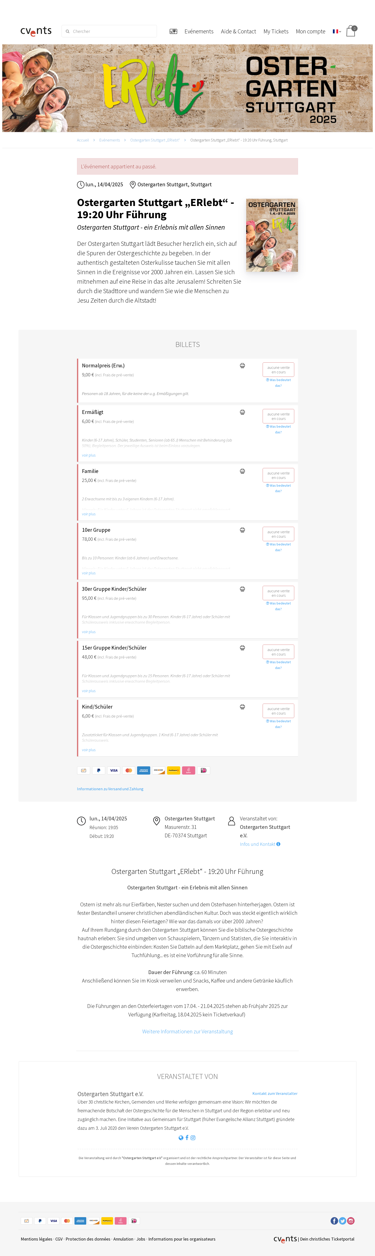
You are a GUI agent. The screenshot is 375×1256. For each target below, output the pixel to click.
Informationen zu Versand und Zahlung (110, 788)
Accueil (83, 139)
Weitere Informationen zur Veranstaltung (187, 1031)
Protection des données (88, 1239)
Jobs (140, 1239)
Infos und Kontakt (260, 844)
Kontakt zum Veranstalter (275, 1093)
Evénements (109, 139)
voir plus (88, 455)
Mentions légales (36, 1239)
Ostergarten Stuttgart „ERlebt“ (155, 139)
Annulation (123, 1239)
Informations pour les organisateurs (182, 1239)
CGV (59, 1239)
